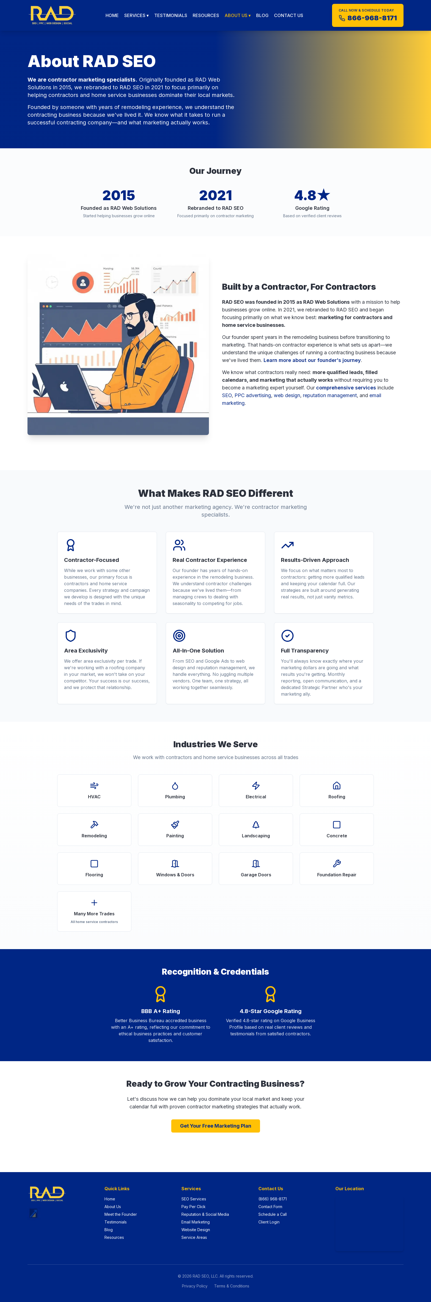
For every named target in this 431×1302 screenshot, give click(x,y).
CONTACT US (288, 15)
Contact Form (270, 1206)
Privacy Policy (195, 1286)
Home (109, 1199)
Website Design (195, 1229)
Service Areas (194, 1237)
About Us (112, 1206)
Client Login (269, 1222)
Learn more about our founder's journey (312, 360)
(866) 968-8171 (272, 1199)
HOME (112, 15)
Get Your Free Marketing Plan (215, 1126)
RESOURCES (206, 15)
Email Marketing (195, 1222)
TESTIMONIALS (170, 15)
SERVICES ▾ (136, 15)
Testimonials (115, 1222)
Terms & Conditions (231, 1286)
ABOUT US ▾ (238, 15)
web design (287, 395)
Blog (108, 1229)
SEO (227, 395)
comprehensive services (346, 388)
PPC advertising (252, 395)
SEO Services (193, 1199)
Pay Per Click (193, 1206)
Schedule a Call (272, 1214)
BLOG (262, 15)
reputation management (330, 395)
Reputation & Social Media (205, 1214)
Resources (114, 1237)
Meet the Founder (120, 1214)
